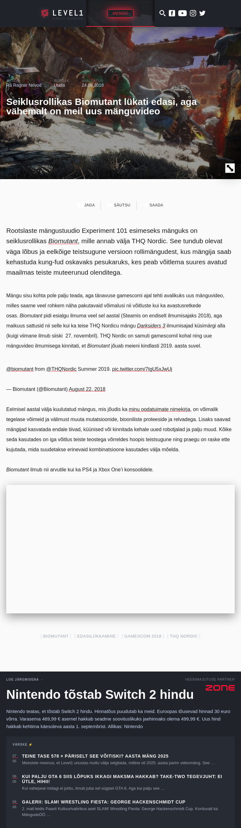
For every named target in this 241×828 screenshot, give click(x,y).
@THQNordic (61, 369)
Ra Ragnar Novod (23, 85)
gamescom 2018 (142, 636)
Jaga (86, 205)
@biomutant (20, 369)
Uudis (59, 85)
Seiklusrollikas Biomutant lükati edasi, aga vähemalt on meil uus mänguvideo (101, 106)
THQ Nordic (184, 636)
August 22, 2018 (87, 389)
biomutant (56, 636)
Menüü (120, 13)
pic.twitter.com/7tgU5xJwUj (142, 369)
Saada (153, 205)
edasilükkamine (96, 636)
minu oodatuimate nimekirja (159, 409)
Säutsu (118, 205)
